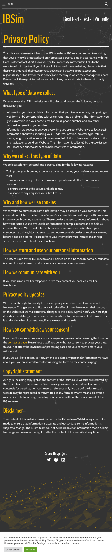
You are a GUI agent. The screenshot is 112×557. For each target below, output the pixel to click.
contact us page (17, 342)
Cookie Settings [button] (13, 550)
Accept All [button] (30, 550)
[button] (106, 4)
